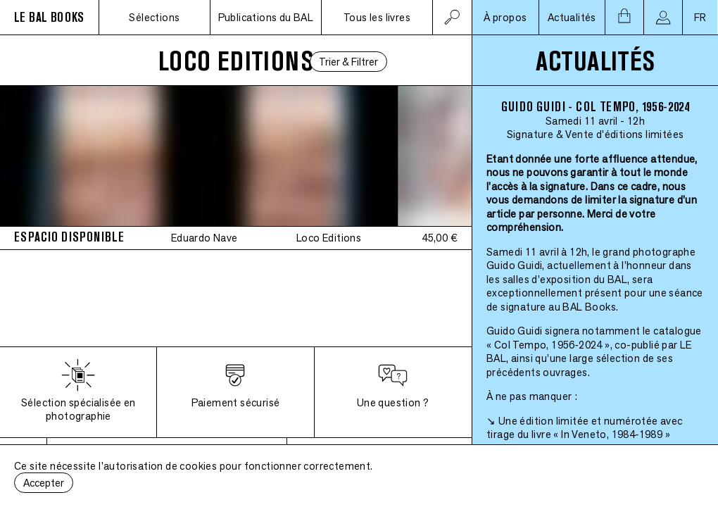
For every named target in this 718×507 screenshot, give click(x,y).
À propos (505, 17)
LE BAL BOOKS (49, 17)
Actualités (572, 17)
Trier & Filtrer (348, 61)
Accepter (43, 482)
